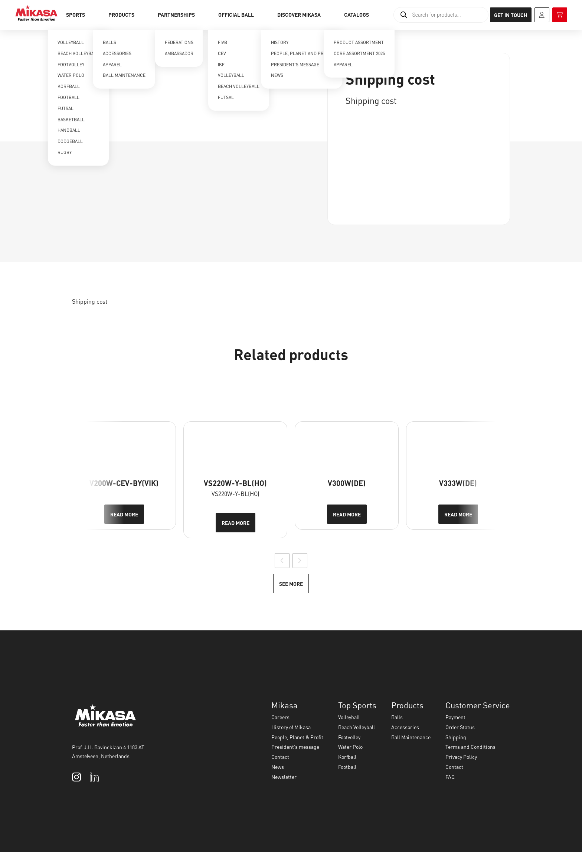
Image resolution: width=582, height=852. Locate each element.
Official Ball (236, 14)
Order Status (460, 727)
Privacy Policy (461, 756)
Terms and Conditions (470, 746)
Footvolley (349, 737)
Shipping (455, 737)
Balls (397, 717)
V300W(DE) (347, 483)
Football (347, 766)
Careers (280, 717)
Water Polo (350, 746)
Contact (280, 756)
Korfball (347, 756)
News (277, 766)
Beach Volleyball (356, 727)
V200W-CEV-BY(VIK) (123, 483)
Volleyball (349, 717)
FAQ (450, 776)
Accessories (405, 727)
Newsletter (284, 776)
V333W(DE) (458, 483)
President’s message (295, 746)
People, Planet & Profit (297, 737)
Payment (455, 717)
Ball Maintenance (411, 737)
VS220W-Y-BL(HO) (235, 483)
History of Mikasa (291, 727)
